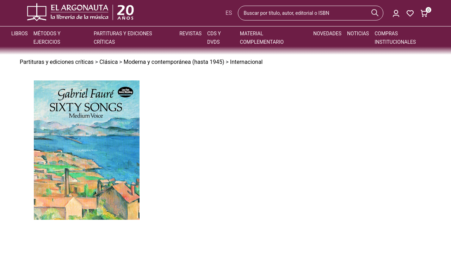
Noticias (358, 33)
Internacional (246, 62)
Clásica (108, 62)
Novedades (327, 33)
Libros (19, 33)
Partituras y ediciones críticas (57, 62)
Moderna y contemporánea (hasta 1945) (174, 62)
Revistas (190, 33)
